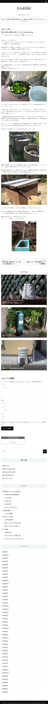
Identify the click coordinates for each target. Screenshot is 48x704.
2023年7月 (5, 618)
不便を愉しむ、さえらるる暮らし (11, 491)
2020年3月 (5, 692)
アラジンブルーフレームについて (14, 538)
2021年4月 (5, 657)
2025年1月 (5, 577)
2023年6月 (5, 621)
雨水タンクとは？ (7, 335)
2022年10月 (5, 628)
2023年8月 (5, 615)
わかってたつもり (7, 478)
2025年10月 (5, 555)
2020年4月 (5, 688)
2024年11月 (5, 583)
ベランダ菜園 (8, 513)
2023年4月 (5, 625)
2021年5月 (5, 653)
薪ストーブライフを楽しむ (12, 526)
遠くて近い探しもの (8, 475)
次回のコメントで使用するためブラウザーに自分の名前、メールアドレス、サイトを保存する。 (24, 423)
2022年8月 (5, 631)
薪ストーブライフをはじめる (13, 522)
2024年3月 (5, 596)
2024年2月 (5, 599)
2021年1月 (5, 666)
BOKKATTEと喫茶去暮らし (12, 494)
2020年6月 (5, 682)
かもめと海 (8, 504)
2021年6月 (5, 650)
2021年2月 (5, 663)
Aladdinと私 (8, 532)
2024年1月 (5, 602)
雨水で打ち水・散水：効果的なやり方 (12, 302)
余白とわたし (6, 465)
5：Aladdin (5, 529)
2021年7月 (5, 647)
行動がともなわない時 (8, 468)
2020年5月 (5, 685)
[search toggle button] (45, 1)
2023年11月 (5, 609)
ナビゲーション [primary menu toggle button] (24, 14)
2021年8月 (5, 644)
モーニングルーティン (11, 507)
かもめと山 (8, 500)
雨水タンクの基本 (6, 29)
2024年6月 (5, 590)
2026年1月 (5, 551)
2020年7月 (5, 679)
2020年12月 (5, 669)
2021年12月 (5, 637)
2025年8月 (5, 558)
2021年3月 (5, 660)
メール (3, 407)
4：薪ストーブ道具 (7, 516)
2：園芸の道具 (6, 510)
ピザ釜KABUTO (9, 519)
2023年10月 (5, 612)
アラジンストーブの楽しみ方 (13, 535)
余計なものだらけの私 (8, 472)
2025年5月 (5, 567)
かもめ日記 (24, 7)
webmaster (7, 35)
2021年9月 (5, 641)
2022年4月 (5, 634)
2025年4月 (5, 570)
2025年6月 (5, 564)
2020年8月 (5, 676)
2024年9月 (5, 586)
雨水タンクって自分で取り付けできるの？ (13, 368)
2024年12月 (5, 580)
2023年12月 (5, 606)
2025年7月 (5, 561)
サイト (2, 413)
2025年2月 (5, 574)
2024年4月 (5, 593)
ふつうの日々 (8, 497)
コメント (3, 384)
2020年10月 (5, 672)
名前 (2, 400)
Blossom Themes (37, 703)
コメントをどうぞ (28, 35)
